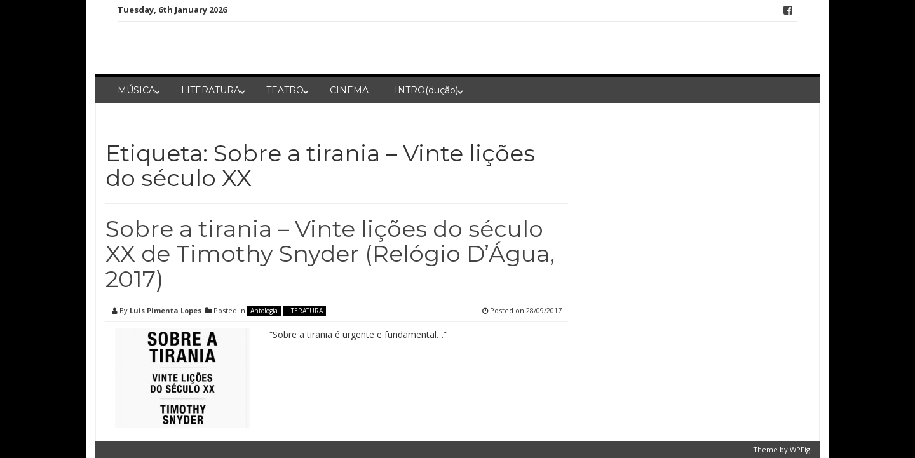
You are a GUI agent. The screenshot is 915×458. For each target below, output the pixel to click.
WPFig (800, 449)
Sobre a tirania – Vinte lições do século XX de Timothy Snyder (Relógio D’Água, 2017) (330, 254)
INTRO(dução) (426, 90)
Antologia (264, 310)
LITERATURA (210, 90)
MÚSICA (136, 90)
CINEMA (349, 90)
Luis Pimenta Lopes (165, 310)
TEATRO (285, 90)
